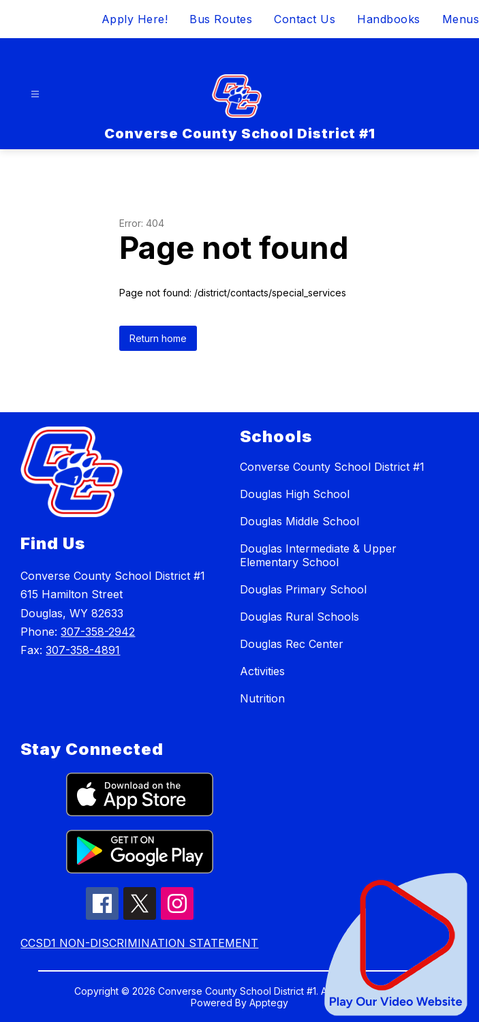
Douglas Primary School (303, 589)
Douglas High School (295, 494)
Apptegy (268, 1002)
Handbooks (388, 19)
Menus (461, 19)
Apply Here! (135, 19)
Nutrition (262, 698)
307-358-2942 (98, 631)
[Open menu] (35, 94)
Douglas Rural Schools (299, 616)
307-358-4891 (83, 650)
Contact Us (304, 19)
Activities (262, 671)
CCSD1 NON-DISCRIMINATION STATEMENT (139, 943)
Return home (158, 338)
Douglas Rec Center (291, 644)
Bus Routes (220, 19)
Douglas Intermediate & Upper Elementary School (318, 555)
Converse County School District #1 (332, 467)
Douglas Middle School (299, 521)
